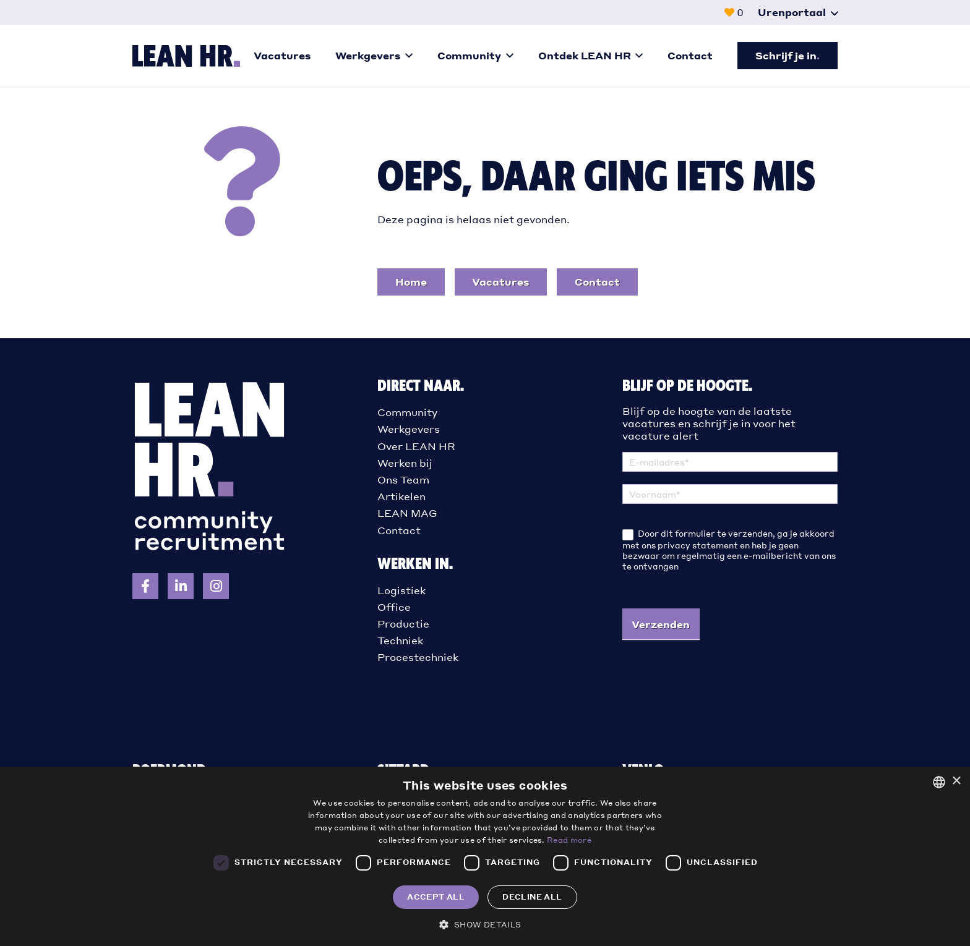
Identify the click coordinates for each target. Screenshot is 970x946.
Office (394, 606)
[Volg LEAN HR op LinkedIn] (181, 586)
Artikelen (401, 496)
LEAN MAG (407, 512)
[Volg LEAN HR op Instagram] (216, 586)
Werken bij (404, 462)
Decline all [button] (532, 896)
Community (407, 412)
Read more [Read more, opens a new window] (569, 840)
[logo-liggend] (186, 56)
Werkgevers (408, 428)
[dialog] (485, 856)
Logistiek (401, 590)
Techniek (400, 640)
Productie (403, 623)
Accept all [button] (436, 896)
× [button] (956, 781)
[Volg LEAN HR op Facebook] (145, 586)
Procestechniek (417, 656)
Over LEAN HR (416, 446)
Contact (399, 530)
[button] (798, 12)
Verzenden (661, 624)
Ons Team (403, 479)
